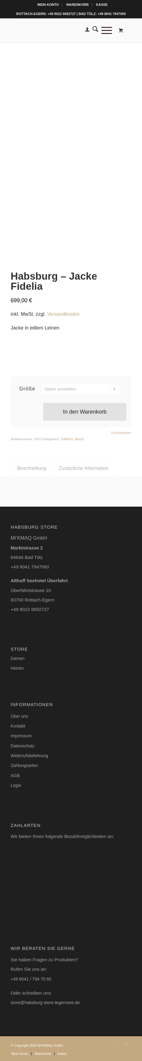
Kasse (102, 4)
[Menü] (105, 30)
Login (16, 785)
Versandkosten (63, 314)
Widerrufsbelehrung (29, 755)
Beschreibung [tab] (32, 468)
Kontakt (18, 726)
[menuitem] (48, 4)
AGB (15, 775)
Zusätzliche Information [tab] (84, 468)
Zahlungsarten (24, 765)
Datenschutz (23, 745)
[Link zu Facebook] (126, 1043)
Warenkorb (77, 4)
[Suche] (93, 30)
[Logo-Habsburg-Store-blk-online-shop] (59, 30)
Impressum (21, 735)
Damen (17, 658)
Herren (17, 668)
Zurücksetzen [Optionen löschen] (121, 432)
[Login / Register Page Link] (85, 30)
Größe (27, 388)
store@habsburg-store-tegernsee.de (45, 1002)
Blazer (79, 439)
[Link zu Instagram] (117, 1043)
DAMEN (67, 439)
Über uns (19, 716)
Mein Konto (48, 4)
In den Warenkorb (84, 412)
